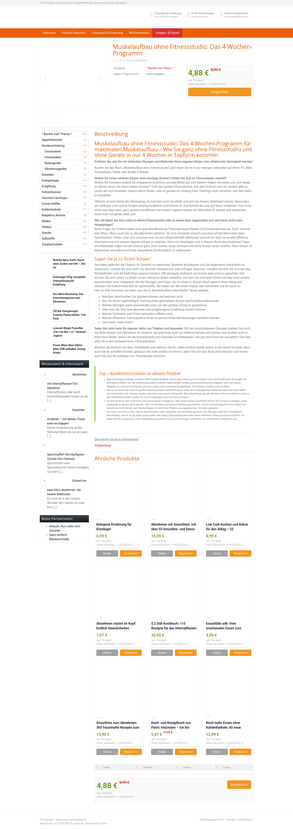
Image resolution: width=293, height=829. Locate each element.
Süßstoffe (48, 238)
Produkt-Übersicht (74, 33)
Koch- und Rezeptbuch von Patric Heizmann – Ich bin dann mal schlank (171, 725)
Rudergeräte (53, 163)
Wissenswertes (139, 33)
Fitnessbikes (53, 157)
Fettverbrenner (51, 192)
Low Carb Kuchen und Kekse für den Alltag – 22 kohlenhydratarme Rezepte (227, 527)
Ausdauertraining (53, 145)
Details (107, 553)
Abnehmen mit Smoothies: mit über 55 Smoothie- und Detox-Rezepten (173, 527)
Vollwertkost (102, 445)
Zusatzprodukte (52, 244)
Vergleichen (220, 92)
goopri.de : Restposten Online (90, 823)
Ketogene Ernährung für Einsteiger (113, 527)
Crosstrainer (53, 151)
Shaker (46, 221)
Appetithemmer (52, 140)
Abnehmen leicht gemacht (71, 819)
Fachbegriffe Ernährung (107, 33)
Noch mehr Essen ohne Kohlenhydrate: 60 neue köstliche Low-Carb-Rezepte (227, 725)
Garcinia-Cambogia (54, 198)
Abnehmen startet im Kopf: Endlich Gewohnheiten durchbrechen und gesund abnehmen (116, 626)
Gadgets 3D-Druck (167, 33)
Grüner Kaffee (51, 203)
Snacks (47, 233)
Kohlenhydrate (51, 209)
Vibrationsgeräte (56, 169)
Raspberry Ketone (53, 215)
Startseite (49, 33)
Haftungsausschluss (212, 819)
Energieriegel (50, 180)
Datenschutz (245, 819)
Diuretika (48, 174)
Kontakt (230, 819)
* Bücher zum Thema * (160, 68)
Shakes (47, 227)
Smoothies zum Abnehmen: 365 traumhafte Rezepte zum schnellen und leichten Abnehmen (117, 725)
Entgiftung (48, 186)
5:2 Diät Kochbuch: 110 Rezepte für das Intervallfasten (173, 626)
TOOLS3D (64, 823)
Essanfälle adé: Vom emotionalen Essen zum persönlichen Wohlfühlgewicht (228, 626)
